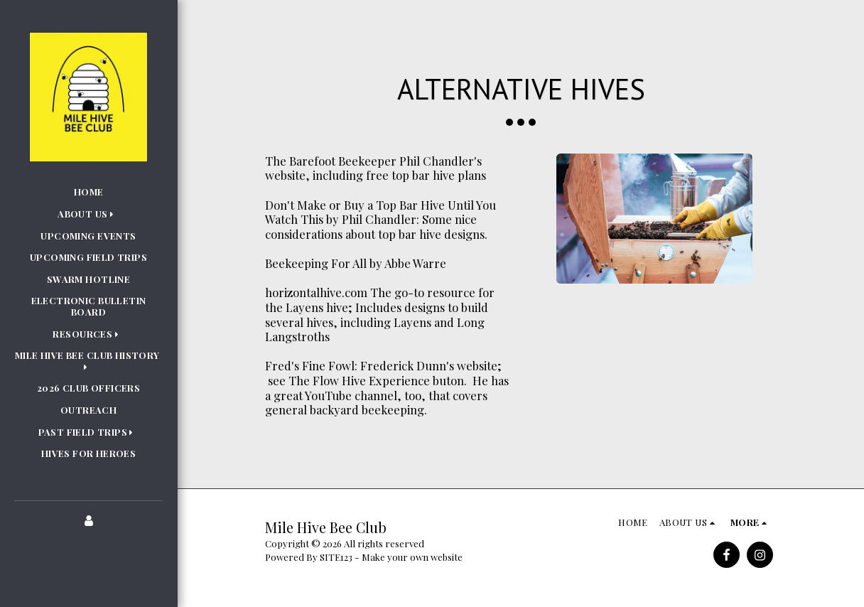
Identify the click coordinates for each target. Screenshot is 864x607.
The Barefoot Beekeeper (330, 160)
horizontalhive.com (316, 292)
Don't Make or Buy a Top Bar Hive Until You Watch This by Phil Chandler (380, 212)
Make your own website (412, 557)
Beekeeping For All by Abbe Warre (355, 263)
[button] (88, 214)
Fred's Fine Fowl (310, 365)
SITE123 (336, 557)
